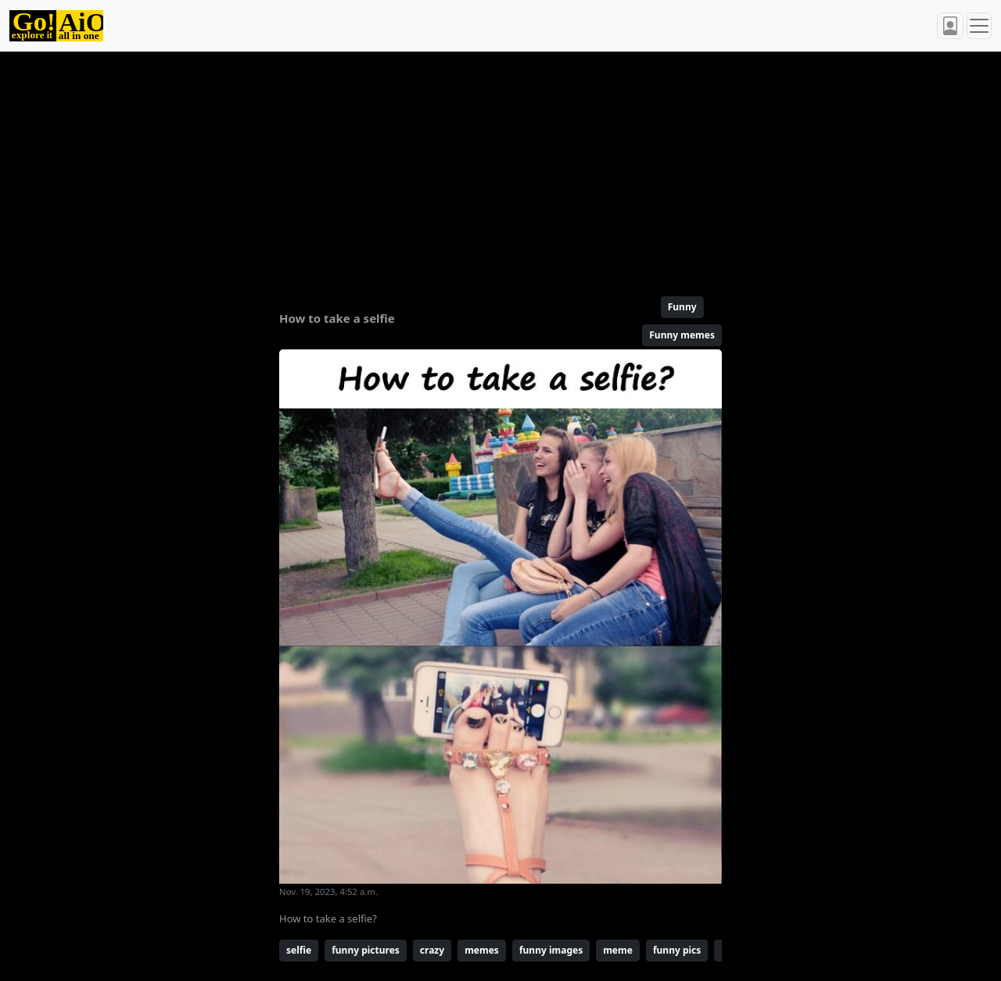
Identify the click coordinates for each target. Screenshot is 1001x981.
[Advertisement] (500, 167)
